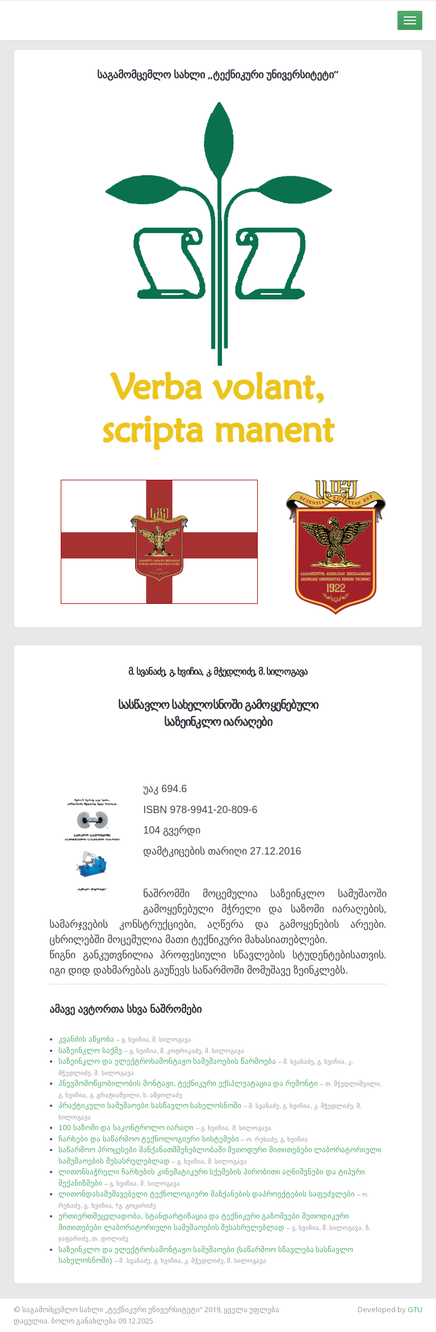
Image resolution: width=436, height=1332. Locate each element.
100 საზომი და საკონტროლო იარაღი (164, 1127)
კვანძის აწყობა (124, 1039)
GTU (415, 1309)
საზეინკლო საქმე (151, 1050)
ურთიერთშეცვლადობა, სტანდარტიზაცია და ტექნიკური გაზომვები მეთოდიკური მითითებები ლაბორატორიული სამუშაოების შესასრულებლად (214, 1227)
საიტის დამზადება (33, 1304)
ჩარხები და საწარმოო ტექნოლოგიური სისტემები (183, 1139)
